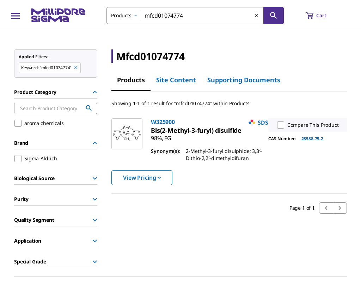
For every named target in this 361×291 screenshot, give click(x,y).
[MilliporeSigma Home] (58, 15)
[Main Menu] (15, 15)
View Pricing (142, 178)
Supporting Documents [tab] (243, 80)
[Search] (273, 15)
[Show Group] (95, 178)
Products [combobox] (121, 15)
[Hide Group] (95, 92)
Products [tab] (131, 80)
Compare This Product (306, 125)
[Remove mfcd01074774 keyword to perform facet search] (76, 68)
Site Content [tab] (176, 80)
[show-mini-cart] (322, 15)
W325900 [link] (163, 122)
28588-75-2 (312, 139)
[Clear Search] (257, 16)
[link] (196, 130)
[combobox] (195, 15)
